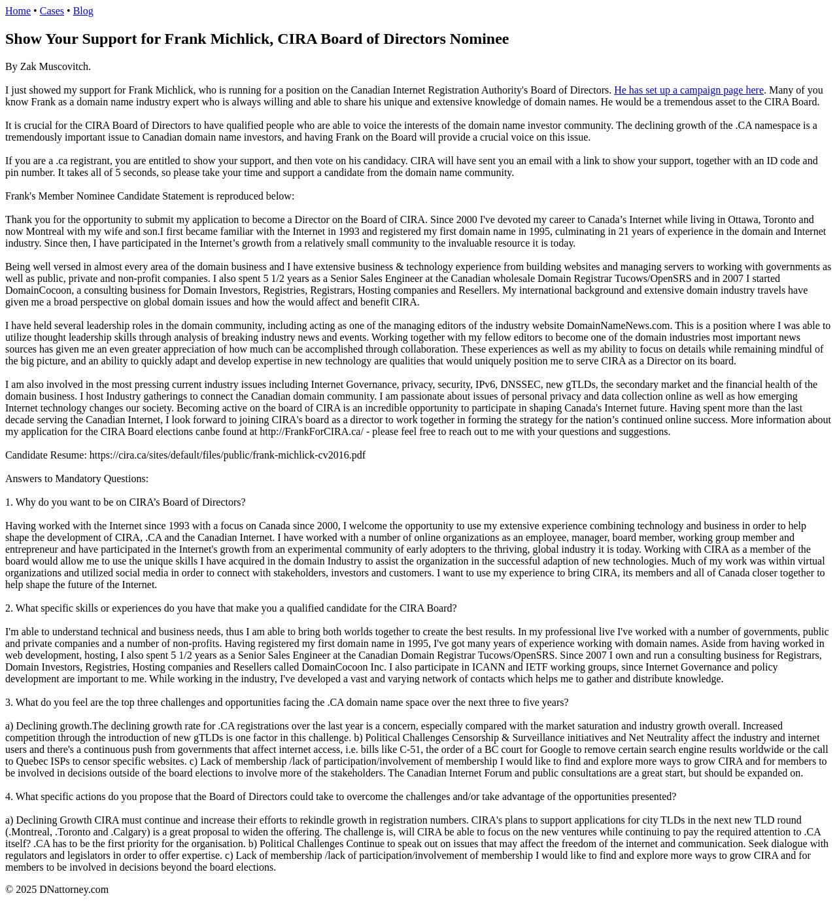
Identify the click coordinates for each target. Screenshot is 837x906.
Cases (52, 10)
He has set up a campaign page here (689, 90)
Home (18, 10)
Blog (83, 10)
